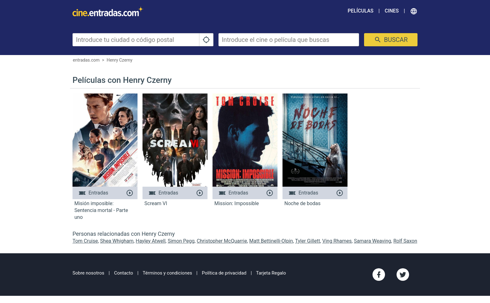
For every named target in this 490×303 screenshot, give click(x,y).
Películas (360, 11)
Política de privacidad (224, 273)
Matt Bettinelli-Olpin (271, 241)
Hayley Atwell (150, 241)
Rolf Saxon (405, 241)
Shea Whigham (116, 241)
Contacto (123, 273)
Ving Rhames (337, 241)
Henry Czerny (119, 60)
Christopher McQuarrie (222, 241)
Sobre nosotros (88, 273)
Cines (392, 11)
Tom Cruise (85, 241)
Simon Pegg (181, 241)
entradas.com (86, 60)
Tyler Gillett (307, 241)
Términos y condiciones (167, 273)
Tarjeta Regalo (271, 273)
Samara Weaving (372, 241)
